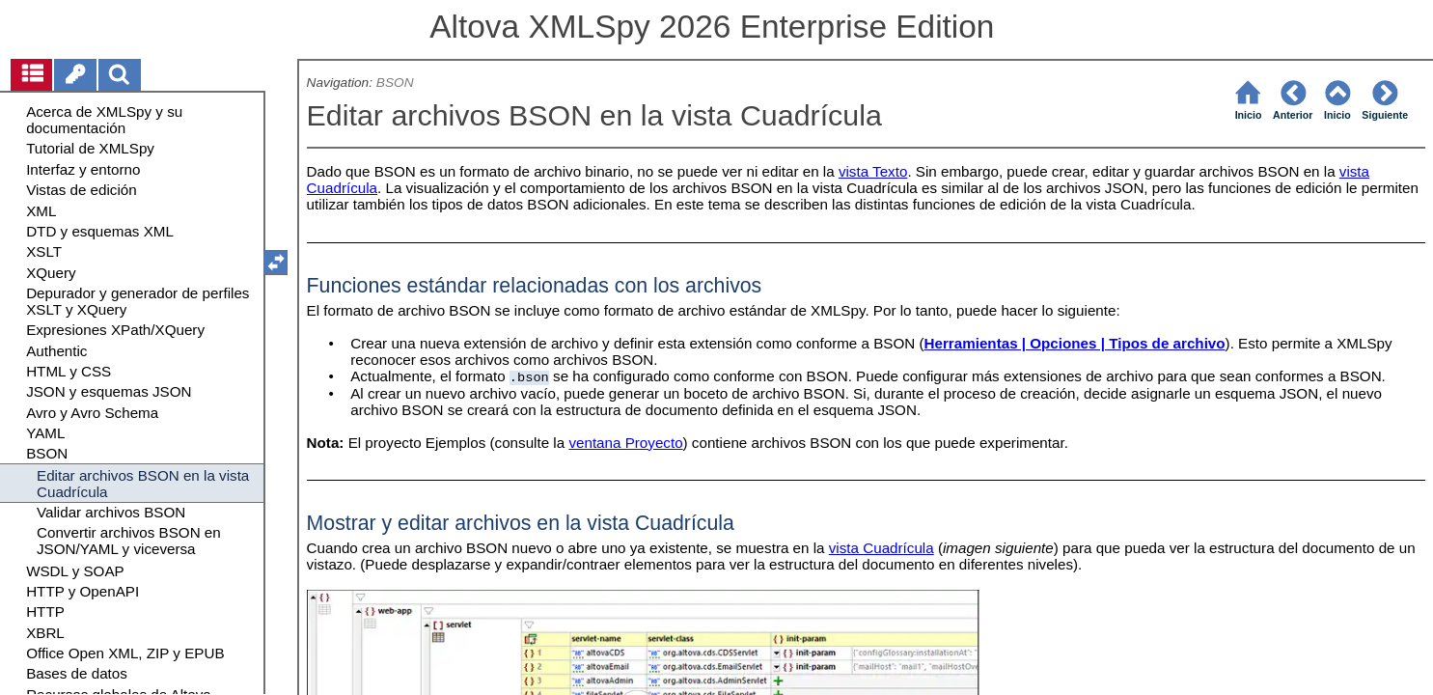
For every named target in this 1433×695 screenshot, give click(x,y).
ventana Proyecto (625, 442)
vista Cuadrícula (881, 548)
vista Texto (873, 171)
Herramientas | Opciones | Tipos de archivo (1075, 343)
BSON (395, 82)
